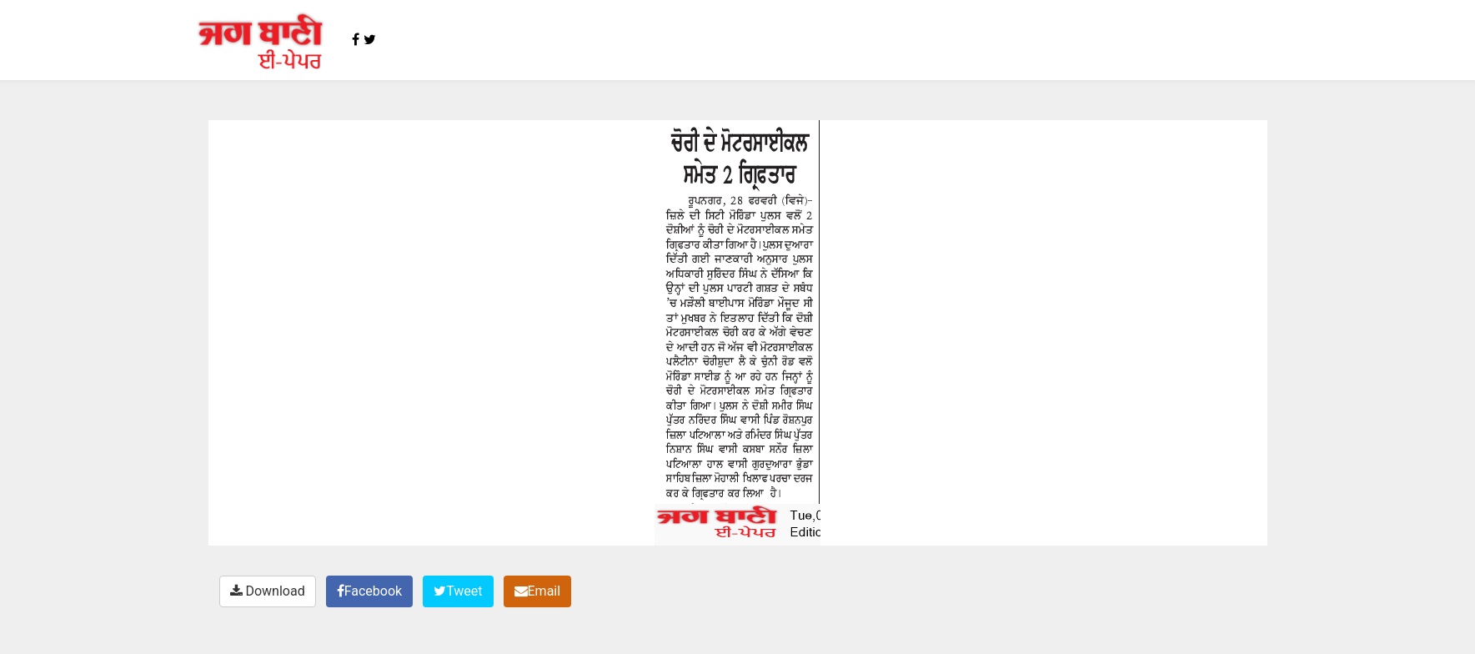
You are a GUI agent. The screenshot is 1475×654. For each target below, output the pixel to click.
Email (537, 591)
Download (267, 591)
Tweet (458, 591)
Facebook (369, 591)
